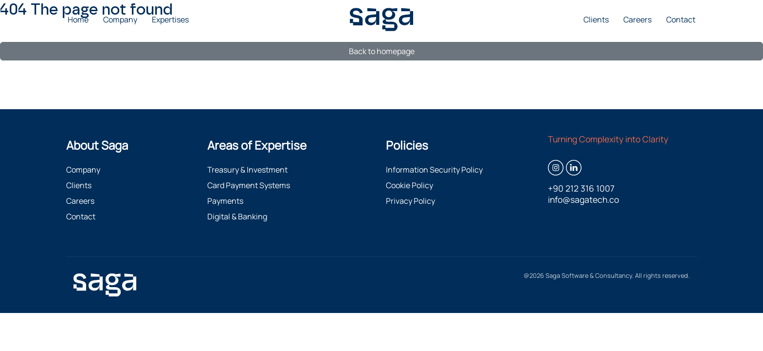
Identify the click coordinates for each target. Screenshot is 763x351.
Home (78, 19)
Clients (596, 19)
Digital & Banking (237, 216)
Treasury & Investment (247, 169)
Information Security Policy (434, 169)
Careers (637, 19)
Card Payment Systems (248, 185)
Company (120, 19)
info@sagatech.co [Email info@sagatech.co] (583, 199)
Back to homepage (382, 51)
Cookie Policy (409, 185)
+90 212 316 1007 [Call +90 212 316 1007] (581, 188)
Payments (225, 200)
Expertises (170, 19)
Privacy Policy (410, 200)
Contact (680, 19)
